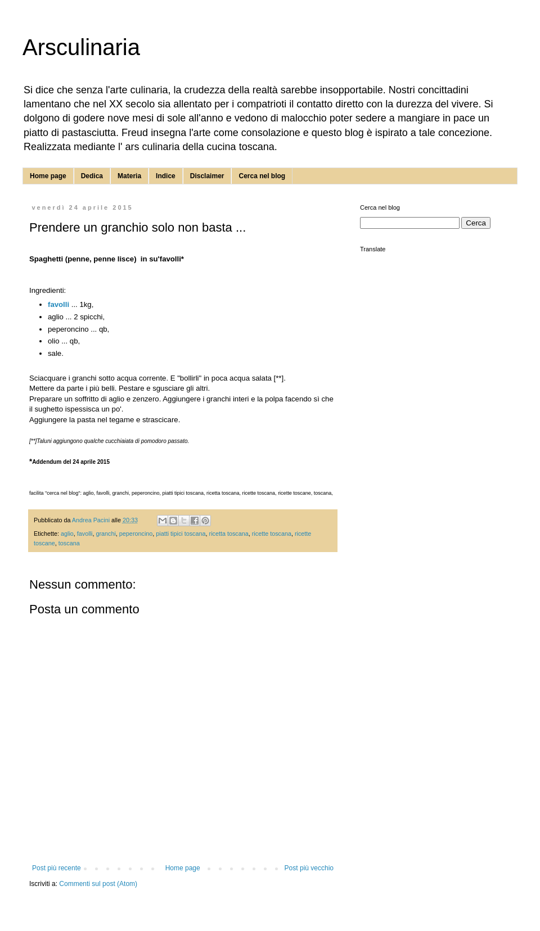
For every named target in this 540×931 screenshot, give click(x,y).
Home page (48, 176)
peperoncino (135, 533)
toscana (69, 543)
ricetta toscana (229, 533)
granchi (105, 533)
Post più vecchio (309, 868)
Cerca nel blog (261, 176)
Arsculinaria (81, 47)
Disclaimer (207, 176)
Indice (166, 176)
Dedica (92, 176)
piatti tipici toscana (180, 533)
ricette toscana (271, 533)
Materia (129, 176)
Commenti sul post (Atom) (98, 884)
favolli (58, 304)
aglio (67, 533)
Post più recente (56, 868)
